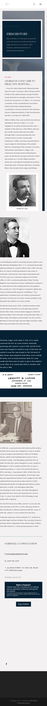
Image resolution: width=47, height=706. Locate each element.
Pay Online (23, 604)
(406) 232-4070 (13, 561)
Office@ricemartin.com (17, 554)
